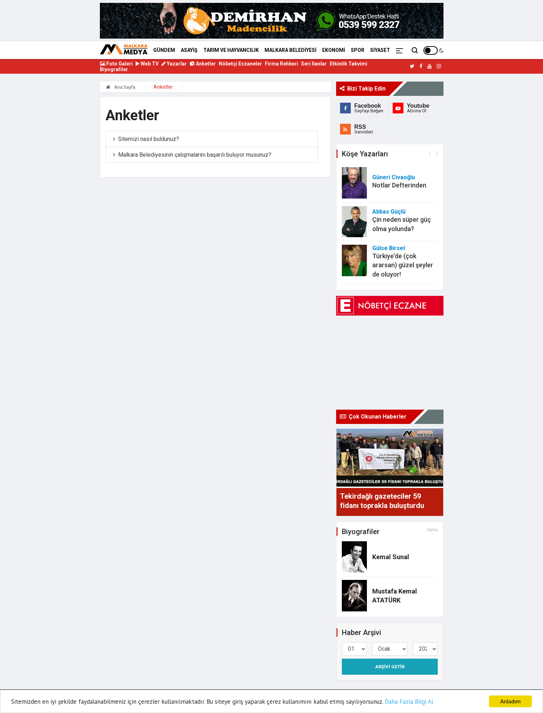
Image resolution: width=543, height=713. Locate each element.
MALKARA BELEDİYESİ (290, 50)
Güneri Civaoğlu (393, 177)
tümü (432, 529)
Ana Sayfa (120, 87)
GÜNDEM (164, 50)
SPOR (357, 50)
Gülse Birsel (388, 248)
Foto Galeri (116, 64)
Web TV (147, 64)
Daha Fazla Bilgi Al (409, 701)
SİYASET (380, 50)
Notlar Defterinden (399, 185)
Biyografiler (114, 69)
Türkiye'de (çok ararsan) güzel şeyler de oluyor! (402, 265)
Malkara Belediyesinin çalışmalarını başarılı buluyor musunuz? (194, 154)
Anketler (203, 64)
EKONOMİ (333, 50)
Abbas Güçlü (389, 211)
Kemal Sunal (390, 557)
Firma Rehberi (281, 64)
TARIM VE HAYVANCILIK (231, 50)
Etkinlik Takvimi (348, 64)
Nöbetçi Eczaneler (240, 64)
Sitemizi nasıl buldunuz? (148, 139)
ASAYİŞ (189, 50)
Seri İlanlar (314, 64)
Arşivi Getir (389, 666)
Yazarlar (174, 64)
